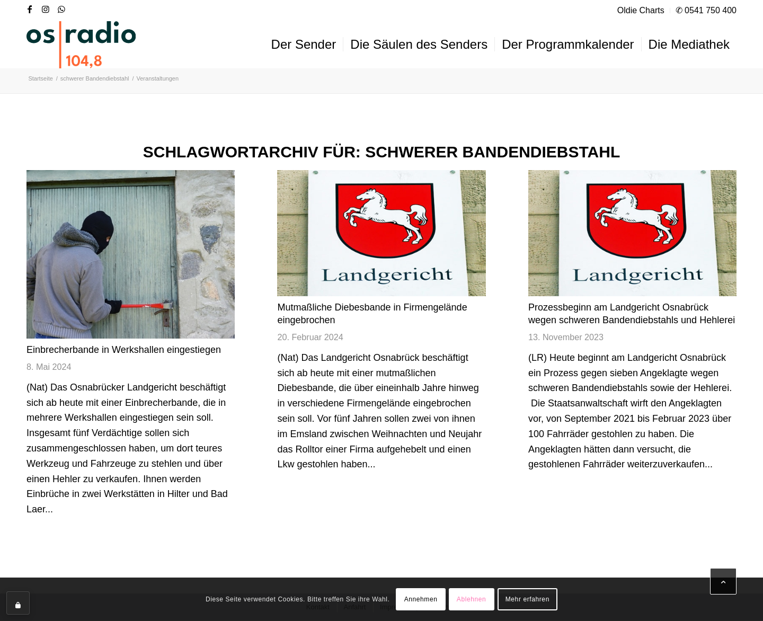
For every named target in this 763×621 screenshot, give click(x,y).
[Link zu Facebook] (30, 9)
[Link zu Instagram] (46, 9)
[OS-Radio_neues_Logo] (81, 44)
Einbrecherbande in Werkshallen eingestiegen (123, 349)
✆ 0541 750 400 (706, 10)
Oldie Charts (640, 10)
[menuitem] (641, 10)
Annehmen (421, 599)
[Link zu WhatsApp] (61, 9)
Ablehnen (471, 599)
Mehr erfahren (527, 599)
